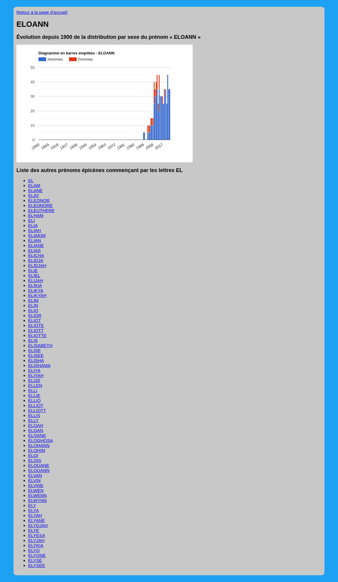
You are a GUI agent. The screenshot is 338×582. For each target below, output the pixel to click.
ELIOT (34, 320)
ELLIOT (35, 405)
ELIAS (34, 250)
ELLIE (34, 395)
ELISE (34, 350)
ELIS (33, 340)
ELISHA (36, 360)
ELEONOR (39, 200)
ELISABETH (40, 345)
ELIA (33, 225)
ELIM (33, 300)
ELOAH (35, 425)
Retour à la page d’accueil (41, 12)
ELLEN (35, 385)
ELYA (33, 510)
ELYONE (37, 555)
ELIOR (34, 315)
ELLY (33, 420)
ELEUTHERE (41, 210)
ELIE (33, 270)
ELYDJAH (38, 525)
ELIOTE (36, 325)
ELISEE (36, 355)
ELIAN (34, 240)
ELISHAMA (39, 365)
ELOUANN (39, 470)
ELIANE (36, 245)
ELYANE (36, 520)
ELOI (33, 455)
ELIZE (34, 380)
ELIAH (34, 230)
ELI (31, 220)
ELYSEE (36, 565)
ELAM (34, 185)
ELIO (33, 310)
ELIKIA (35, 285)
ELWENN (37, 495)
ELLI (32, 390)
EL (30, 180)
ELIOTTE (37, 335)
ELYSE (35, 560)
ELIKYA (35, 290)
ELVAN (35, 475)
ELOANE (37, 435)
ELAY (33, 195)
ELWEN (35, 490)
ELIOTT (36, 330)
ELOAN (35, 430)
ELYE (33, 530)
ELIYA (34, 370)
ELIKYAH (37, 295)
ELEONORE (40, 205)
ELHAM (35, 215)
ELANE (35, 190)
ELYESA (36, 535)
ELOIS (34, 460)
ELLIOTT (37, 410)
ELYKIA (35, 545)
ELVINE (35, 485)
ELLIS (34, 415)
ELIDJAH (37, 265)
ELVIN (34, 480)
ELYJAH (36, 540)
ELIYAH (35, 375)
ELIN (33, 305)
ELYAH (35, 515)
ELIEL (34, 275)
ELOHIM (36, 450)
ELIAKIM (37, 235)
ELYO (34, 550)
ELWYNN (37, 500)
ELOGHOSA (40, 440)
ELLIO (34, 400)
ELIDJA (35, 260)
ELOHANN (39, 445)
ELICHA (36, 255)
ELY (32, 505)
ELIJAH (35, 280)
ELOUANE (38, 465)
